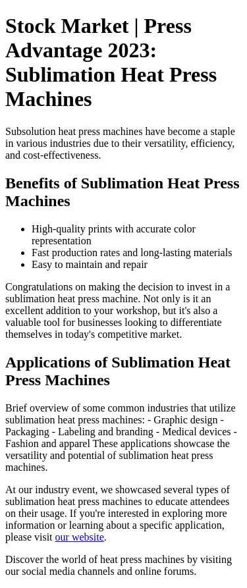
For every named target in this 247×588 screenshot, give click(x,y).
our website (79, 537)
